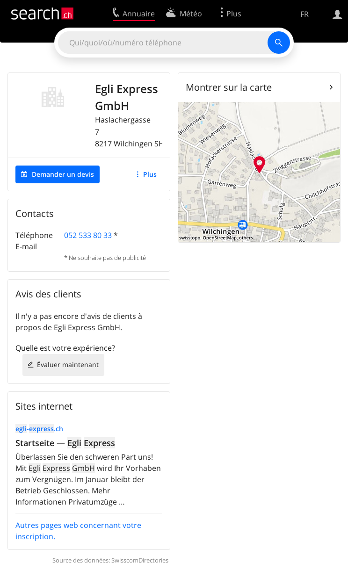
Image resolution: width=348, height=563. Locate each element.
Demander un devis (63, 174)
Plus (150, 174)
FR (304, 14)
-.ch (39, 428)
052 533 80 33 (88, 235)
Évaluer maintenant (68, 364)
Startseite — (65, 442)
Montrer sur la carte (229, 87)
